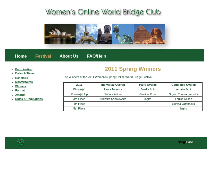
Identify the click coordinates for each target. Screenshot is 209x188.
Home (21, 56)
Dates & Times (25, 73)
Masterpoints (24, 81)
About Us (69, 56)
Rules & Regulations (29, 98)
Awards (20, 94)
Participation (23, 69)
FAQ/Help (96, 56)
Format (20, 90)
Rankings (21, 77)
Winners (20, 86)
